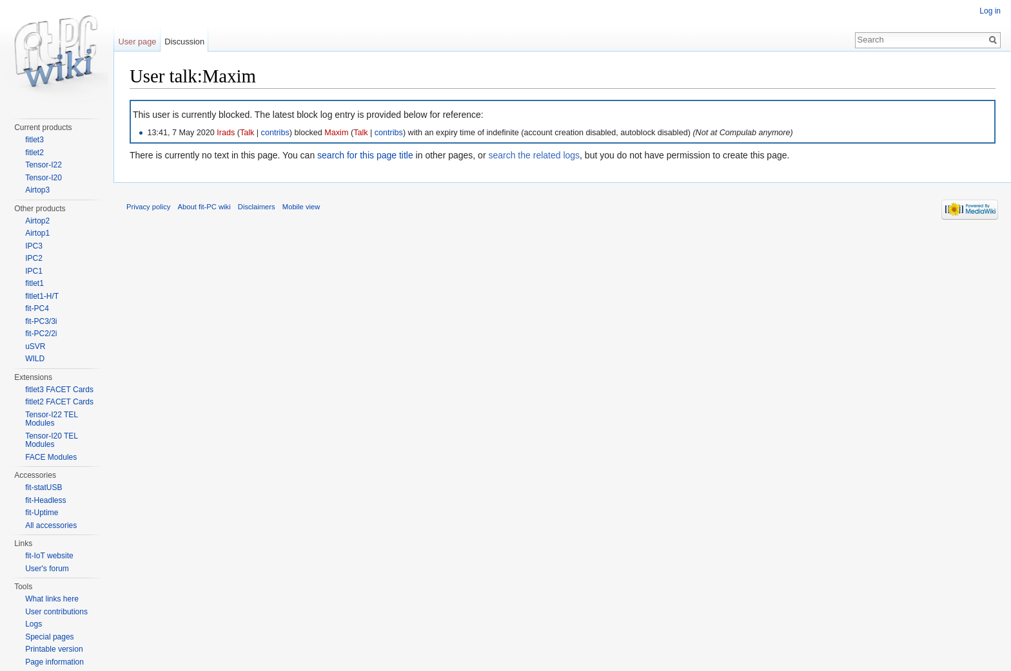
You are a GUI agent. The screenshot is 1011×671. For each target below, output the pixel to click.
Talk (247, 132)
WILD (34, 358)
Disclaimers (256, 207)
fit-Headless (45, 500)
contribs (275, 132)
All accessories (51, 525)
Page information (54, 661)
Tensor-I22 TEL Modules (51, 419)
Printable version (54, 649)
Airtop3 (37, 189)
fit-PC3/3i (41, 321)
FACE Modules (51, 457)
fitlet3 (34, 139)
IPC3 (34, 245)
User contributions (56, 611)
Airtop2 (37, 220)
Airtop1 (37, 233)
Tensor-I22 (43, 164)
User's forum (47, 568)
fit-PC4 (37, 308)
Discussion (184, 41)
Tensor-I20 (43, 177)
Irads (226, 132)
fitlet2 (34, 152)
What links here (52, 598)
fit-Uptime (41, 512)
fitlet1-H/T (42, 296)
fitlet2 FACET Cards (59, 401)
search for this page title (365, 155)
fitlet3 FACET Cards (59, 389)
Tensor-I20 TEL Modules (51, 440)
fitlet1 (34, 283)
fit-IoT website (49, 555)
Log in (990, 10)
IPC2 (34, 258)
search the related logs (534, 155)
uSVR (35, 346)
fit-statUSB (43, 487)
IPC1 (34, 271)
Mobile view (301, 207)
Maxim (336, 132)
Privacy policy (148, 207)
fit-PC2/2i (41, 333)
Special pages (49, 636)
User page (137, 41)
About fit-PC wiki (204, 207)
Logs (33, 623)
